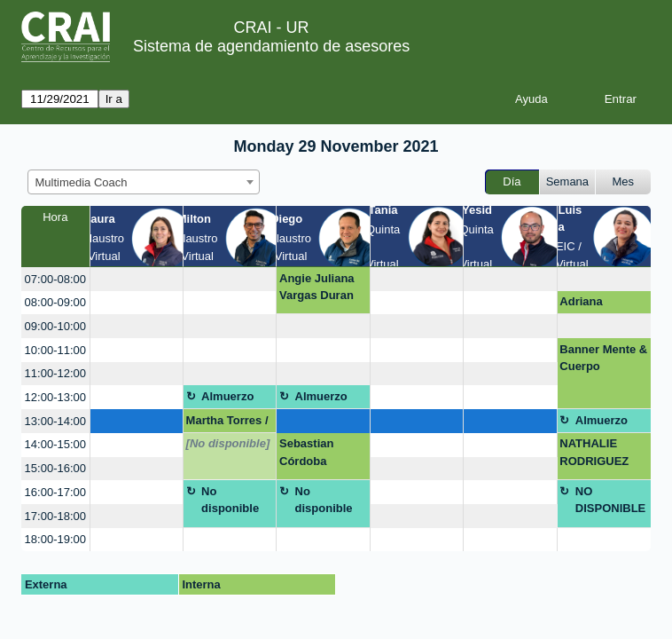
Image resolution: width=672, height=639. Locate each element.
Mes (624, 181)
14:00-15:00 (55, 444)
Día (511, 181)
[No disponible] (228, 443)
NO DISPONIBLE (610, 500)
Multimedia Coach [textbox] (81, 182)
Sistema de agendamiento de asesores (271, 46)
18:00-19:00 (55, 539)
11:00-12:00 (55, 373)
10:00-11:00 (55, 350)
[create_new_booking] (136, 279)
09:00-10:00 (55, 326)
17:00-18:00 (55, 516)
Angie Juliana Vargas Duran (317, 287)
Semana (567, 181)
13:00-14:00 (55, 421)
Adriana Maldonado (590, 304)
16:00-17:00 (55, 492)
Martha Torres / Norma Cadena (227, 423)
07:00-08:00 (55, 279)
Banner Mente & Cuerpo (603, 358)
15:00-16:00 (55, 468)
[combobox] (143, 182)
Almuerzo (227, 396)
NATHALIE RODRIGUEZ (594, 452)
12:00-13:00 (55, 397)
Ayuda (531, 99)
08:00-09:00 (55, 302)
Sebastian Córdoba (306, 452)
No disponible (230, 500)
